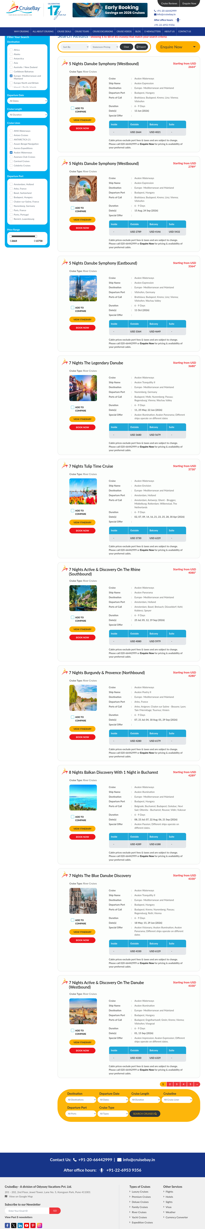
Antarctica (19, 58)
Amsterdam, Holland (24, 184)
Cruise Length (140, 1093)
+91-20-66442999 (166, 10)
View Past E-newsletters (18, 1217)
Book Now (82, 128)
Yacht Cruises (139, 1217)
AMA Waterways (22, 130)
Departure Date (109, 1093)
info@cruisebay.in (165, 14)
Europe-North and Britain (26, 82)
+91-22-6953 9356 (164, 24)
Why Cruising (21, 31)
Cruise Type (106, 1107)
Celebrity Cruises (22, 165)
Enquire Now (189, 3)
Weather (171, 1212)
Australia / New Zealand (25, 67)
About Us (169, 31)
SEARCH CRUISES (145, 1113)
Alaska (17, 54)
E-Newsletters (153, 31)
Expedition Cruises (142, 1222)
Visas (169, 1206)
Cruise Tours (82, 31)
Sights (169, 1201)
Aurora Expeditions (23, 148)
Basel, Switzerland (23, 193)
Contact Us (184, 31)
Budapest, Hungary (23, 197)
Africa (17, 49)
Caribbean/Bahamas (24, 71)
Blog (138, 31)
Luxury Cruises (140, 1191)
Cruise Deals (64, 31)
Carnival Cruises (22, 161)
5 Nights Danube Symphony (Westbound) (104, 63)
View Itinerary (82, 120)
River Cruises (139, 1212)
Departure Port (77, 1107)
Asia (16, 62)
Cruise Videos (124, 31)
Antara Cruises (21, 135)
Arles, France (20, 188)
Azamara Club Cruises (24, 156)
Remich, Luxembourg (24, 219)
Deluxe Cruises (140, 1201)
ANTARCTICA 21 (22, 139)
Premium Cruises (141, 1196)
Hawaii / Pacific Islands (25, 87)
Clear (126, 46)
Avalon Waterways (23, 152)
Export (141, 46)
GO (55, 1210)
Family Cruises (140, 1206)
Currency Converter (177, 1217)
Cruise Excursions (103, 31)
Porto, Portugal (21, 214)
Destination (74, 1093)
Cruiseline (170, 1093)
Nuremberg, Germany (24, 206)
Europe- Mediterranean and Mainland (27, 77)
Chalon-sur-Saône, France (26, 201)
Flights (169, 1191)
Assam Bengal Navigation (26, 143)
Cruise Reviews (169, 3)
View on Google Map (21, 1196)
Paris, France (20, 210)
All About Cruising (43, 31)
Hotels (169, 1196)
